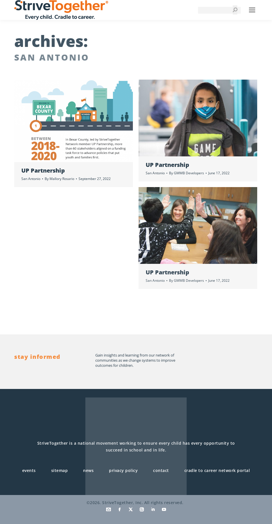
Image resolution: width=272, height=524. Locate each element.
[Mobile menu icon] (252, 10)
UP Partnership (43, 170)
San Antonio (30, 178)
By (59, 178)
